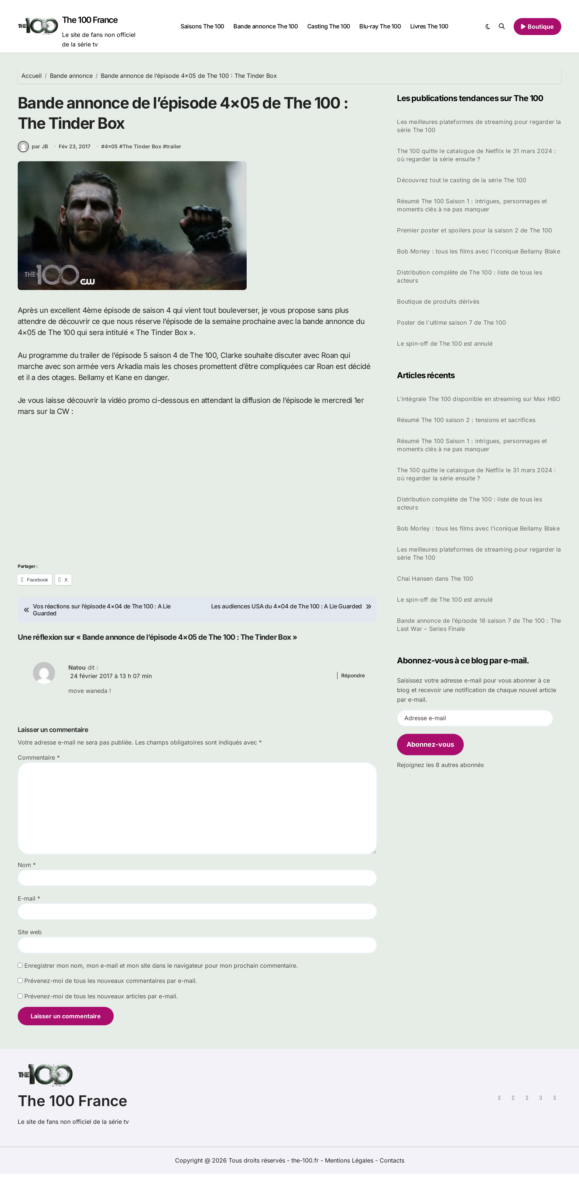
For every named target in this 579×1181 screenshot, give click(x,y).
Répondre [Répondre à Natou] (353, 683)
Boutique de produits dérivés (438, 301)
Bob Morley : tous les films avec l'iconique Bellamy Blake (478, 251)
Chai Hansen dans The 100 (435, 578)
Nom (27, 872)
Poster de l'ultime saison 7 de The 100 (451, 322)
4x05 (111, 154)
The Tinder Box (142, 154)
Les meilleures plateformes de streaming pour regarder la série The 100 (479, 126)
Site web (30, 939)
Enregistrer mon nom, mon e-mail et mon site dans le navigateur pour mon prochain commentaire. (161, 973)
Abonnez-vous (430, 744)
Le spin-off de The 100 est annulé (445, 343)
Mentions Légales (350, 1167)
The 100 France (90, 20)
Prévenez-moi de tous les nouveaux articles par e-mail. (101, 1003)
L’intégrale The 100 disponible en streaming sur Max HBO (478, 399)
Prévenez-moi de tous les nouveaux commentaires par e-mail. (110, 988)
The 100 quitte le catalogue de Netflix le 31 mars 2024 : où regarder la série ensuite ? (476, 155)
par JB (33, 153)
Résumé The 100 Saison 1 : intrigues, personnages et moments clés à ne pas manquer (472, 205)
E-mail (29, 905)
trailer (173, 154)
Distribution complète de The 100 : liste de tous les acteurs (469, 276)
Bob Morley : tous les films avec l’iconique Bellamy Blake (478, 528)
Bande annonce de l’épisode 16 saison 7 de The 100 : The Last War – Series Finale (479, 624)
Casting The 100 (328, 26)
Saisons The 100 (202, 26)
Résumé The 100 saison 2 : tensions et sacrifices (466, 420)
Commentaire (39, 765)
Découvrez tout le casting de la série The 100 (461, 180)
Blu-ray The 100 (380, 26)
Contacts (392, 1167)
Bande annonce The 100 (265, 26)
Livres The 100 (429, 26)
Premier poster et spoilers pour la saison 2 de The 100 (474, 230)
